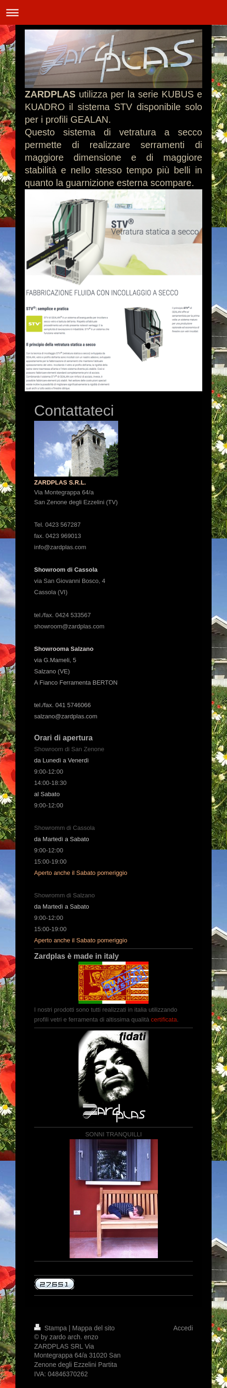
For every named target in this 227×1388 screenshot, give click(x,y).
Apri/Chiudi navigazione (113, 12)
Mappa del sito (93, 1328)
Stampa (51, 1328)
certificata (164, 1019)
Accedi (183, 1328)
